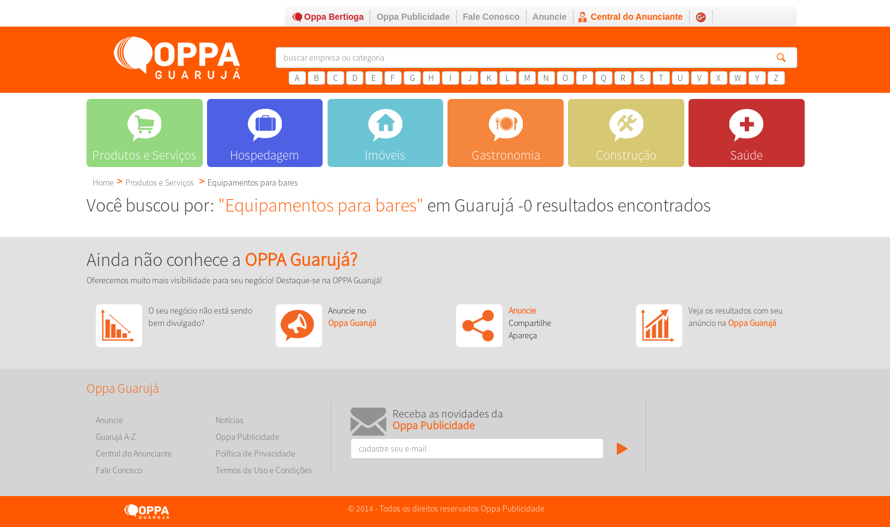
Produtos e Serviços (159, 182)
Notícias (230, 420)
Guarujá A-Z (116, 436)
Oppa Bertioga (333, 17)
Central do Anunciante (637, 17)
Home (103, 182)
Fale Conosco (491, 17)
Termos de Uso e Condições (264, 470)
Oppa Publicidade (412, 17)
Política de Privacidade (255, 453)
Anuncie (550, 17)
